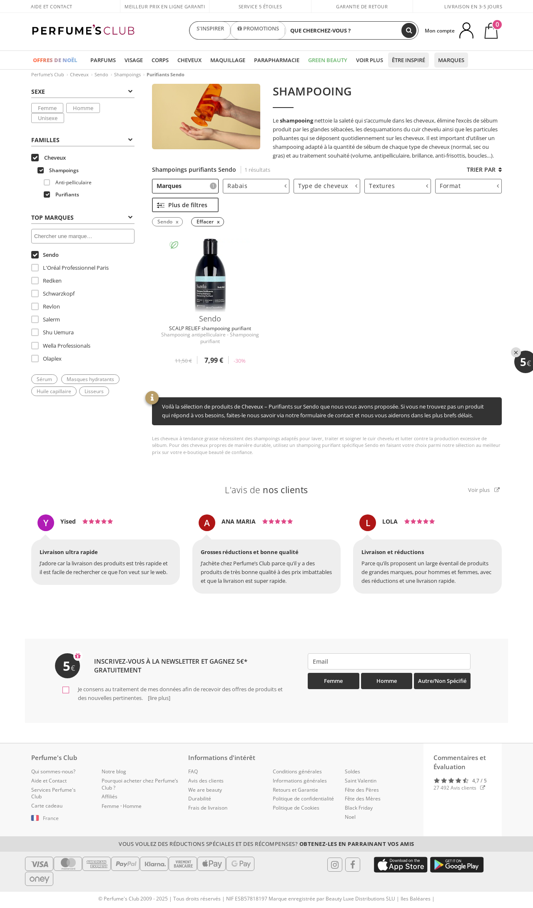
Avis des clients (206, 780)
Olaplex (46, 358)
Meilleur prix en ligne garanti (165, 6)
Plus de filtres (182, 205)
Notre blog (114, 771)
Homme (83, 108)
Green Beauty (327, 60)
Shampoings (127, 74)
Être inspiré (408, 60)
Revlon (45, 306)
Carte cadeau (46, 805)
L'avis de (266, 490)
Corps (160, 60)
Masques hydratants (90, 379)
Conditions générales (297, 771)
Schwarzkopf (53, 293)
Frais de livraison (207, 807)
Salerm (45, 319)
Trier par (484, 169)
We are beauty (205, 789)
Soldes (352, 771)
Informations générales (300, 780)
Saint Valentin (360, 780)
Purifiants (61, 194)
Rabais (256, 186)
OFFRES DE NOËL (55, 60)
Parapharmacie (276, 60)
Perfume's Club (47, 74)
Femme (47, 108)
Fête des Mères (363, 798)
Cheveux (189, 60)
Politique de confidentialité (303, 798)
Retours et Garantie (295, 789)
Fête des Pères (362, 789)
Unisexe (47, 118)
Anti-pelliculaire (68, 182)
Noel (350, 816)
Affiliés (109, 796)
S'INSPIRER (210, 30)
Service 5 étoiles (260, 6)
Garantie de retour (362, 6)
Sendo (101, 74)
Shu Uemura (52, 332)
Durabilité (199, 798)
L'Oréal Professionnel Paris (70, 267)
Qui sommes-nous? (53, 771)
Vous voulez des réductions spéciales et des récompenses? (266, 844)
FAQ (193, 771)
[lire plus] (158, 698)
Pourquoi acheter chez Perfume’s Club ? (140, 784)
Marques (451, 60)
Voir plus (369, 60)
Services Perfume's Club (53, 793)
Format (469, 186)
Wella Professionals (60, 345)
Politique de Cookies (296, 807)
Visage (134, 60)
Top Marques (81, 217)
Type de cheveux (327, 186)
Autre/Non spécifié (442, 681)
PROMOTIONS (258, 30)
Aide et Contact (51, 6)
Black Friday (359, 807)
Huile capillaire (54, 391)
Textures (398, 186)
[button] (60, 818)
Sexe (81, 91)
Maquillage (227, 60)
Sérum (44, 379)
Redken (46, 280)
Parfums (103, 60)
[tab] (82, 91)
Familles (81, 140)
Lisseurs (94, 391)
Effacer (205, 221)
